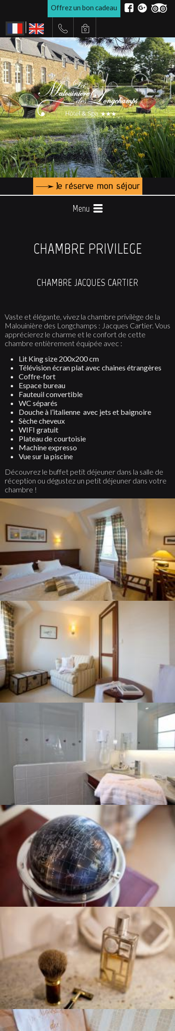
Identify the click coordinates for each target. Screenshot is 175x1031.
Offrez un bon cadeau (84, 7)
